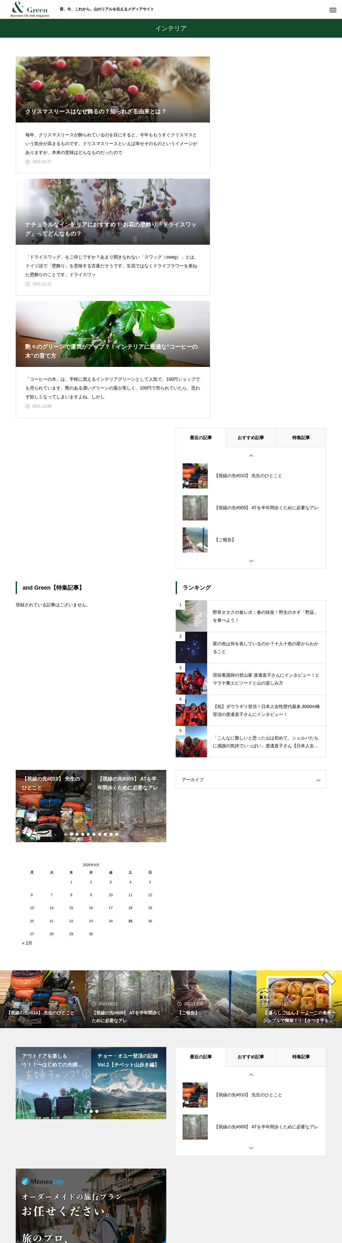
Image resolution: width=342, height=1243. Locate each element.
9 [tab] (111, 720)
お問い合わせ (162, 1214)
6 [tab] (94, 720)
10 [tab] (117, 720)
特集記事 (301, 323)
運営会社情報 (246, 1214)
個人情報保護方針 (204, 1214)
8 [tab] (106, 720)
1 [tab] (66, 720)
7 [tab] (100, 720)
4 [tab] (83, 720)
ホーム (89, 1214)
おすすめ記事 (251, 323)
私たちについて (122, 1214)
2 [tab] (72, 720)
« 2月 (27, 829)
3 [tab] (77, 720)
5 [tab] (89, 720)
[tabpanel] (53, 692)
